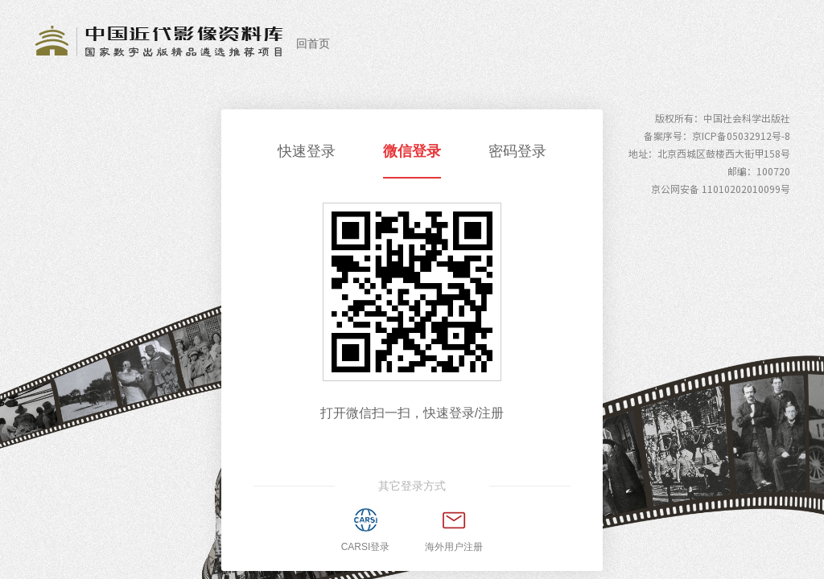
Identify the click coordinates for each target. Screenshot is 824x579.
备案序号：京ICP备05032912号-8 (717, 136)
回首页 (313, 43)
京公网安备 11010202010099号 (720, 189)
